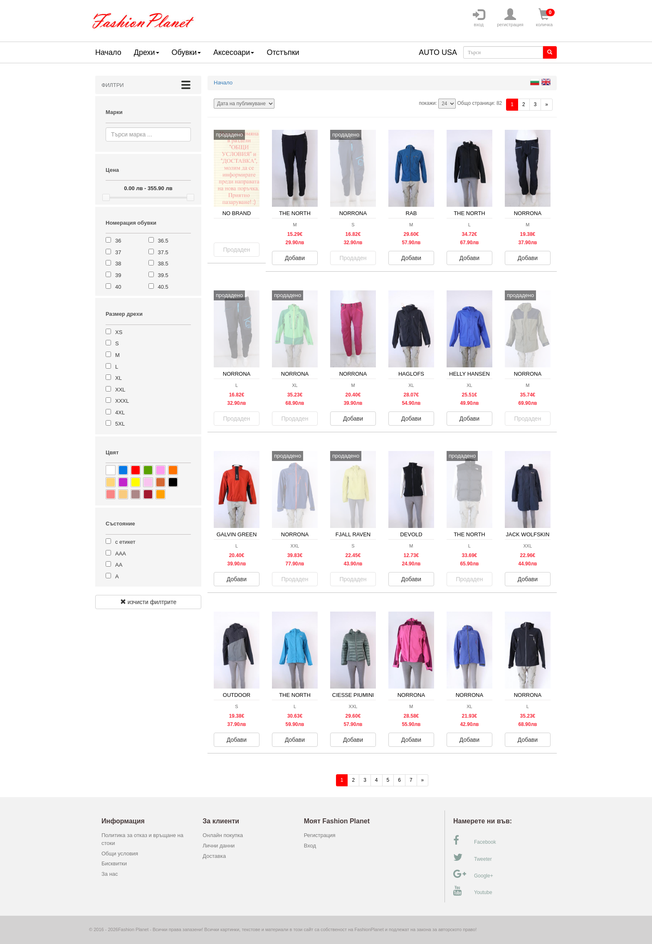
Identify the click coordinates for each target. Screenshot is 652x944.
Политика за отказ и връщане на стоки (142, 839)
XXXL (122, 401)
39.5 (163, 275)
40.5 (163, 287)
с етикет (125, 542)
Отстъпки (283, 52)
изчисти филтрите (148, 602)
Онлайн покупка (223, 835)
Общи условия (119, 853)
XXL (120, 390)
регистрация (510, 18)
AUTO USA (438, 52)
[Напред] (547, 105)
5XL (120, 424)
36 (118, 241)
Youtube (472, 891)
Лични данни (219, 845)
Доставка (214, 856)
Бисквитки (114, 863)
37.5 (163, 252)
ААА (120, 553)
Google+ (473, 874)
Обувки (186, 52)
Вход (310, 845)
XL (118, 378)
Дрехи (146, 52)
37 (118, 252)
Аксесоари (233, 52)
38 (118, 263)
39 (118, 275)
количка (544, 18)
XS (118, 332)
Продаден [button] (236, 249)
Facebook (474, 840)
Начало (108, 52)
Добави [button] (295, 258)
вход (478, 18)
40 (118, 287)
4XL (120, 412)
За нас (109, 874)
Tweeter (472, 857)
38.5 (163, 263)
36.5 (163, 241)
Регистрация (320, 835)
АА (118, 565)
